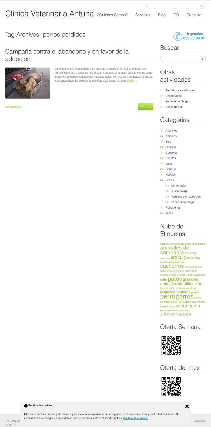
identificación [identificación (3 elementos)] (190, 283)
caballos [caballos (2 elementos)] (193, 258)
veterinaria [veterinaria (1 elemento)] (172, 310)
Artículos (171, 136)
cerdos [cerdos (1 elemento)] (198, 267)
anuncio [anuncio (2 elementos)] (191, 253)
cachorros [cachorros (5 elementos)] (172, 266)
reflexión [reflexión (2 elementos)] (184, 301)
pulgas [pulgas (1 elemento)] (173, 302)
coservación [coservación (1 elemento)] (191, 270)
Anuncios (171, 130)
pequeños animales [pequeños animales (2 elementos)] (175, 292)
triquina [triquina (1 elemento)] (164, 306)
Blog (168, 141)
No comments (13, 106)
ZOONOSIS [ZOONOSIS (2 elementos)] (169, 314)
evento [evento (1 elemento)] (172, 274)
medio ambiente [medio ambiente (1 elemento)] (177, 288)
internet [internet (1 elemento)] (164, 288)
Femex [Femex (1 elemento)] (189, 274)
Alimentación (179, 185)
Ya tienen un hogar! (178, 101)
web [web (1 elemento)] (187, 310)
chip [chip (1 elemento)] (162, 270)
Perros (170, 180)
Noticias (171, 174)
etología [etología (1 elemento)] (164, 274)
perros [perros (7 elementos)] (184, 296)
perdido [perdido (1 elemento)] (195, 292)
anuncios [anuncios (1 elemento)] (165, 258)
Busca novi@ (174, 106)
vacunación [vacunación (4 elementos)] (187, 305)
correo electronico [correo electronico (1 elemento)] (174, 270)
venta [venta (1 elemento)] (163, 310)
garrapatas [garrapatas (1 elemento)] (199, 274)
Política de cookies (135, 418)
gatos (169, 163)
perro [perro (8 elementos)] (167, 296)
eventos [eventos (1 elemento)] (181, 274)
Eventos (171, 158)
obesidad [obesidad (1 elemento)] (191, 288)
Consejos (171, 152)
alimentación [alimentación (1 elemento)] (177, 243)
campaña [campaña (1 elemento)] (189, 267)
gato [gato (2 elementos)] (163, 279)
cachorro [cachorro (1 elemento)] (179, 262)
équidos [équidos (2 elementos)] (185, 314)
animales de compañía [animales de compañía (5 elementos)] (174, 250)
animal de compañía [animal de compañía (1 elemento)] (195, 243)
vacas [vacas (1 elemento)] (172, 306)
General (171, 169)
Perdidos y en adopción (180, 90)
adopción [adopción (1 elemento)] (165, 243)
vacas (169, 213)
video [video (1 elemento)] (181, 310)
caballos (171, 147)
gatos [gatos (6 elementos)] (175, 278)
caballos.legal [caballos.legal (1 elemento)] (167, 262)
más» (131, 80)
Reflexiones (173, 207)
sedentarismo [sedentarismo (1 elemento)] (198, 302)
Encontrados (174, 95)
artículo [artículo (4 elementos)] (178, 257)
